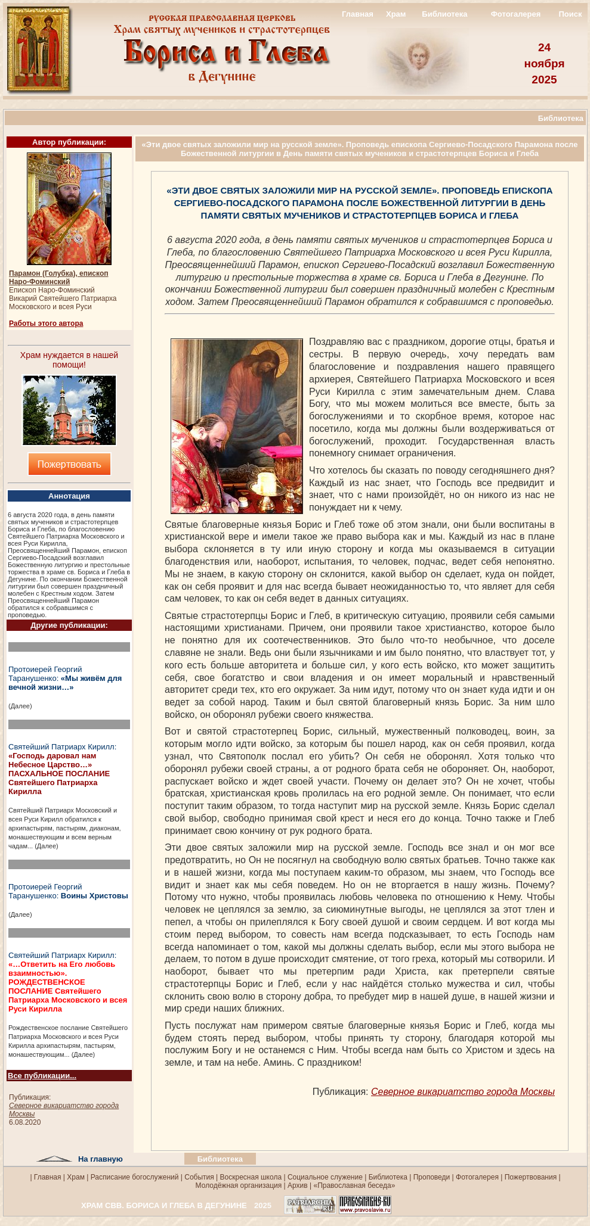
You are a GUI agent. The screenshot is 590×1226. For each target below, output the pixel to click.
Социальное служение (325, 1177)
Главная (357, 14)
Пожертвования (531, 1177)
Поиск (570, 14)
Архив (298, 1185)
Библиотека (444, 14)
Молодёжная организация (239, 1185)
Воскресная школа (251, 1177)
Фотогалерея (516, 14)
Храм (396, 14)
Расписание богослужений (133, 1177)
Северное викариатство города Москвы (463, 1092)
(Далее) (20, 706)
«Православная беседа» (353, 1185)
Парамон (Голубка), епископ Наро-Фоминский (58, 277)
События (199, 1177)
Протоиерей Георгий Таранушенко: (65, 678)
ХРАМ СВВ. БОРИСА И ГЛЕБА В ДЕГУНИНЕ (164, 1205)
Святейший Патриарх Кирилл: (62, 769)
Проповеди (431, 1177)
